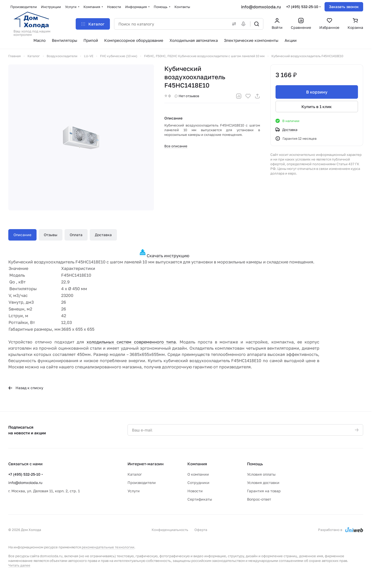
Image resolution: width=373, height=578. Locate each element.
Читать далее (19, 565)
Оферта (200, 530)
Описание (22, 234)
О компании (198, 474)
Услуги (134, 491)
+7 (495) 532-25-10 (302, 6)
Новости (195, 491)
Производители (142, 482)
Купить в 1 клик (317, 106)
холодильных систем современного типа (131, 341)
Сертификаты (199, 499)
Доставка (103, 234)
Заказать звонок (344, 6)
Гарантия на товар (264, 491)
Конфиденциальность (170, 530)
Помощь (255, 463)
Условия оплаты (261, 474)
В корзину (316, 92)
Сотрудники (198, 482)
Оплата (76, 234)
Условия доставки (263, 482)
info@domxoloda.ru (261, 6)
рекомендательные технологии (108, 547)
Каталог (135, 474)
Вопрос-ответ (259, 499)
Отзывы (50, 234)
